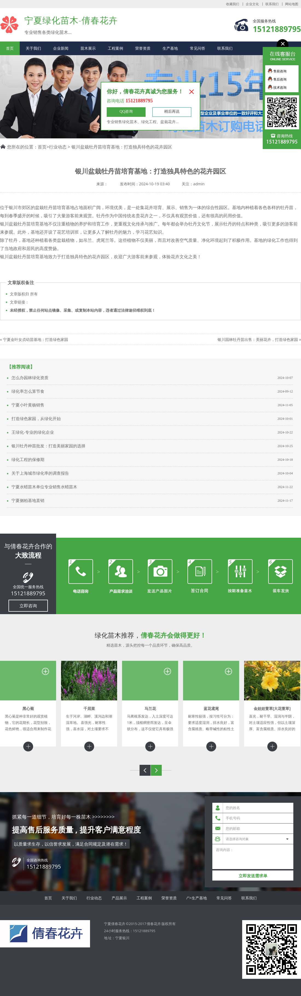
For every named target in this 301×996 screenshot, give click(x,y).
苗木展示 (88, 48)
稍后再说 (172, 111)
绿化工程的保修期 (27, 459)
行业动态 (57, 147)
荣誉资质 (142, 48)
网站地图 (291, 4)
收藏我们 (232, 4)
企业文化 (252, 4)
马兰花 (150, 708)
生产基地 (170, 48)
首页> (43, 147)
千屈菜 (89, 708)
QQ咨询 (126, 111)
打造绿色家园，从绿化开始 (36, 419)
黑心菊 (28, 708)
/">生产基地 (196, 897)
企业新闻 (60, 48)
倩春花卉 (154, 923)
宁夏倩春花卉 (9, 24)
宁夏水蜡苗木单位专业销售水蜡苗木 (44, 487)
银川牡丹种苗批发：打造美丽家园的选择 (48, 446)
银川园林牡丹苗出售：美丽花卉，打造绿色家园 (258, 339)
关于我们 (33, 48)
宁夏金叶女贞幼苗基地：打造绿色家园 (35, 339)
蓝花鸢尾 (211, 708)
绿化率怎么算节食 (27, 391)
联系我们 (272, 4)
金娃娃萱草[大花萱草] (272, 708)
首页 (10, 48)
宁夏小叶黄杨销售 (27, 405)
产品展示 (119, 897)
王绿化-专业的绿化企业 (32, 432)
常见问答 (197, 48)
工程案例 (115, 48)
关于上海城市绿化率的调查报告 (40, 473)
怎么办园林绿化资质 (29, 378)
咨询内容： (252, 856)
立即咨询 (28, 606)
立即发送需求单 (253, 875)
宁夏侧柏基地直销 (27, 500)
